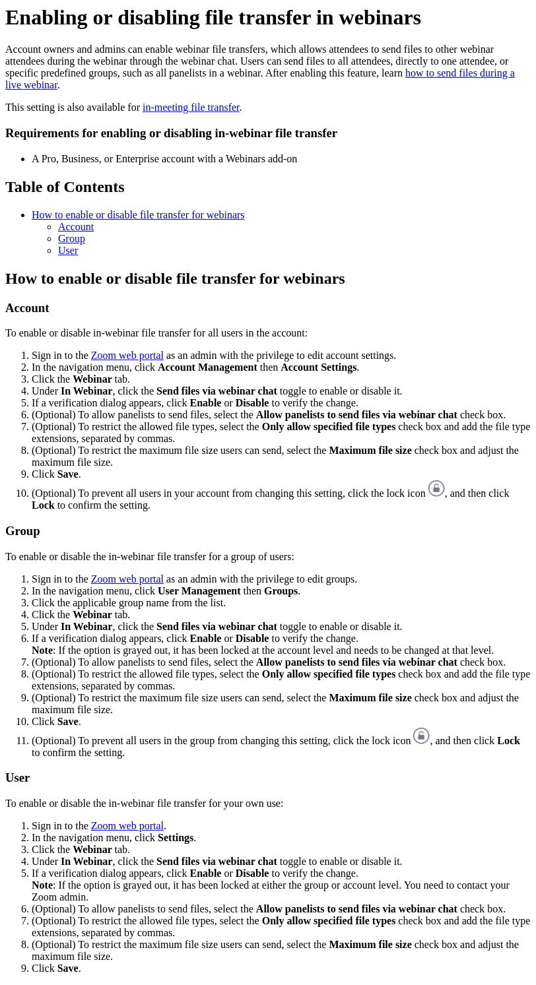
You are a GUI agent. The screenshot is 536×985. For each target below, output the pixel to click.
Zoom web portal (127, 355)
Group (71, 238)
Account (76, 226)
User (68, 250)
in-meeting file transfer (191, 107)
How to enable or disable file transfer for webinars (138, 214)
